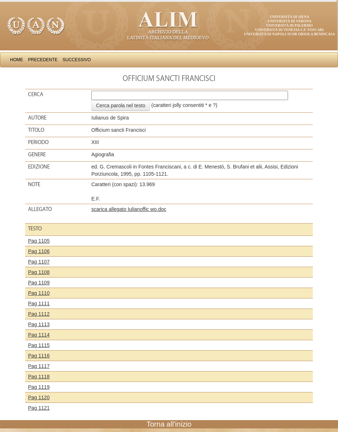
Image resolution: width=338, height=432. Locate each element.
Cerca (35, 94)
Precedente (43, 59)
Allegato (40, 209)
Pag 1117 (39, 366)
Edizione (39, 166)
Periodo (38, 142)
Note (34, 184)
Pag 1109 (39, 282)
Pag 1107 (39, 262)
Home (16, 59)
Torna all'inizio (169, 424)
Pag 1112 (39, 314)
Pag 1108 (39, 272)
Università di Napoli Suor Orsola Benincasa (289, 34)
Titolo (36, 129)
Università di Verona (289, 21)
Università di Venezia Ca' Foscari (289, 30)
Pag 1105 (39, 241)
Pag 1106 (39, 251)
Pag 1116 (39, 356)
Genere (37, 154)
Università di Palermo (289, 25)
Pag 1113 (39, 324)
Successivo (77, 59)
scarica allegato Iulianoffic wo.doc (128, 209)
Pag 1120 (39, 397)
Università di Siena (289, 17)
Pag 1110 (39, 293)
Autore (37, 117)
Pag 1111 (39, 303)
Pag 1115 (39, 345)
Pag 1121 (39, 408)
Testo (35, 228)
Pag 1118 (39, 376)
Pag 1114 (39, 335)
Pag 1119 (39, 387)
